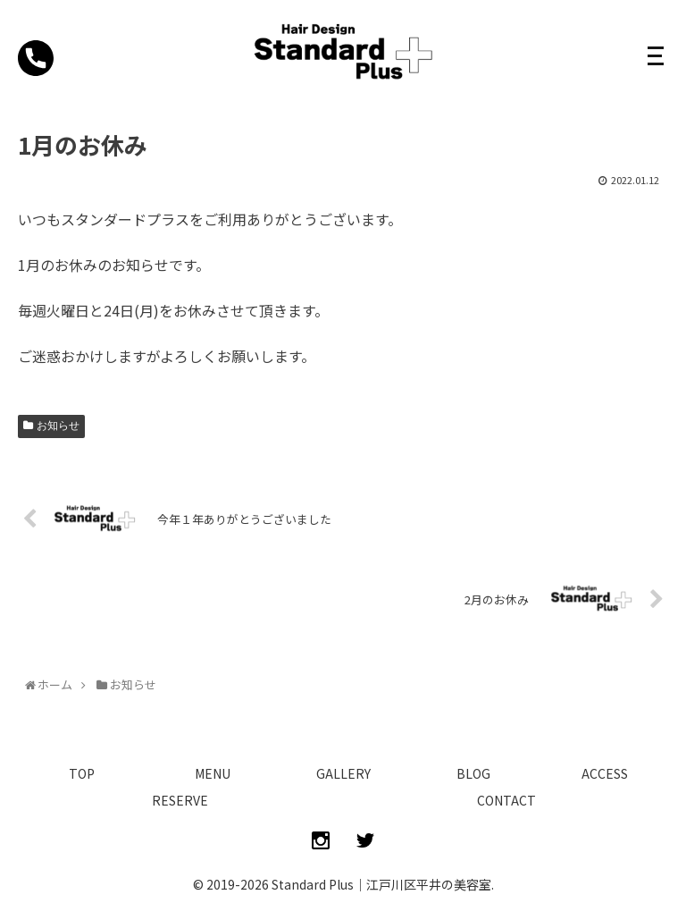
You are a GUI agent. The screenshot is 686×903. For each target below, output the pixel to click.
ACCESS (604, 773)
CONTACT (506, 800)
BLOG (473, 773)
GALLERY (343, 773)
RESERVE (180, 800)
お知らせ (58, 425)
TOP (82, 773)
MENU (212, 773)
